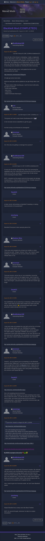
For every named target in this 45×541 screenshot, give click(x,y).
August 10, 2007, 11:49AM (10, 114)
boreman (16, 132)
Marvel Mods (8, 11)
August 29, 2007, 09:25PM (10, 465)
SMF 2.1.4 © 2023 (18, 538)
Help (16, 534)
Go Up (4, 523)
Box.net (24, 365)
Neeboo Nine (17, 238)
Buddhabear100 (18, 43)
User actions (38, 39)
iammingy (16, 409)
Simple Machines (27, 538)
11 (20, 36)
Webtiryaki (25, 536)
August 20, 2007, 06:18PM (10, 246)
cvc (14, 105)
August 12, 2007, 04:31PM (10, 164)
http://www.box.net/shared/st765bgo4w (15, 74)
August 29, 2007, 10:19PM (10, 503)
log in (30, 2)
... (19, 36)
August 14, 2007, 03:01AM (10, 223)
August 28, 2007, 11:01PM (10, 385)
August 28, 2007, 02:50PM (10, 357)
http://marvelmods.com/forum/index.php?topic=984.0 (18, 443)
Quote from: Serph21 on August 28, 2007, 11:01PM (19, 422)
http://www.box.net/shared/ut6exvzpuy (14, 389)
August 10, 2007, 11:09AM (10, 51)
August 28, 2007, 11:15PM (10, 417)
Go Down (5, 35)
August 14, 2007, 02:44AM (10, 200)
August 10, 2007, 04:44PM (10, 141)
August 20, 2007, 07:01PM (10, 271)
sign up (36, 2)
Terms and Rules (21, 534)
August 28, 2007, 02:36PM (10, 322)
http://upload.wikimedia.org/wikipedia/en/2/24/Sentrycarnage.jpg (20, 101)
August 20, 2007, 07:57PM (10, 298)
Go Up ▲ (28, 534)
